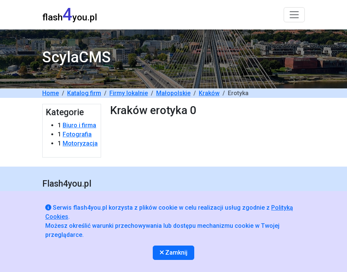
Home (50, 93)
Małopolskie (173, 93)
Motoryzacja (80, 143)
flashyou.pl (69, 15)
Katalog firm (84, 93)
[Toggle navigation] (294, 14)
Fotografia (77, 134)
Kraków (209, 93)
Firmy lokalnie (128, 93)
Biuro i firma (79, 125)
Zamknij (173, 252)
